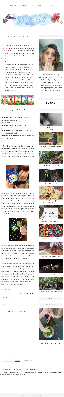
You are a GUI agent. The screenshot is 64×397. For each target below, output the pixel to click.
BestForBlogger (39, 395)
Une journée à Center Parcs (51, 165)
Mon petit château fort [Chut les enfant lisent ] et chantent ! (51, 201)
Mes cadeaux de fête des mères (51, 256)
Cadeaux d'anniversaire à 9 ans (51, 239)
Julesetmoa (28, 395)
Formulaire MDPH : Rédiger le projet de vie (51, 128)
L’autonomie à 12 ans (51, 183)
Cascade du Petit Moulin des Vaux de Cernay (51, 292)
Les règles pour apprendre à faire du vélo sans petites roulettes (51, 147)
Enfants (8, 297)
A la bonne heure (51, 274)
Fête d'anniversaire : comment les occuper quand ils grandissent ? (51, 220)
